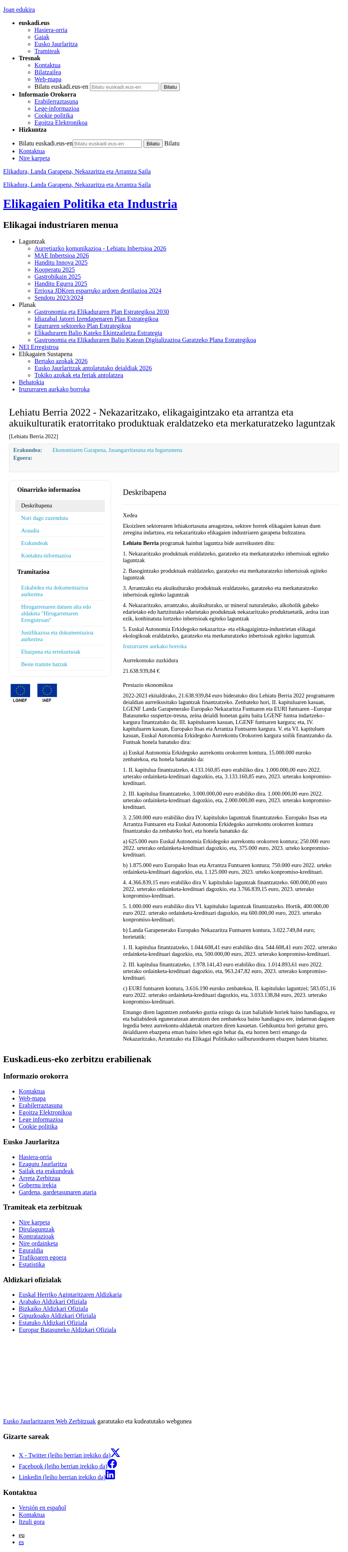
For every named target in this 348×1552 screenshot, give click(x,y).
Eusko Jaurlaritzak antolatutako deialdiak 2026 (93, 368)
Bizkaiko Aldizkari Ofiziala (53, 1308)
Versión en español (42, 1507)
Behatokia (31, 382)
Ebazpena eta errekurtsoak (51, 652)
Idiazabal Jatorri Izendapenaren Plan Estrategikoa (96, 318)
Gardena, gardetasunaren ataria (58, 1192)
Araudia (30, 530)
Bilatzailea (47, 72)
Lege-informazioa (56, 108)
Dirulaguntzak (37, 1229)
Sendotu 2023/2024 (58, 297)
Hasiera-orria (50, 30)
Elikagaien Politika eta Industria (90, 204)
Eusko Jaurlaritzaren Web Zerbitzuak (49, 1421)
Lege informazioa (41, 1119)
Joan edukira (19, 9)
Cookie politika (53, 115)
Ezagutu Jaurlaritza (43, 1164)
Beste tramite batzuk (44, 664)
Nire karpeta (34, 158)
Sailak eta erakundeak (46, 1171)
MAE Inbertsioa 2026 (61, 255)
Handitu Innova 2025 (61, 262)
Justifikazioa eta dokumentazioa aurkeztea (57, 635)
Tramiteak (47, 51)
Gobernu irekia (37, 1185)
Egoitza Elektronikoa (61, 122)
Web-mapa (47, 79)
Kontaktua (47, 65)
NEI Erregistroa (39, 347)
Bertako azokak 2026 (61, 361)
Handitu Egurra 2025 (60, 283)
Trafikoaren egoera (42, 1257)
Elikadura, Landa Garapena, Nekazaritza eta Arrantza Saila (77, 171)
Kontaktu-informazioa (46, 555)
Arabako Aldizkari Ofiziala (53, 1301)
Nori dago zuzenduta (44, 518)
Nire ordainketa (38, 1243)
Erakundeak (34, 543)
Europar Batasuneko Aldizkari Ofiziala (67, 1329)
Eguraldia (31, 1250)
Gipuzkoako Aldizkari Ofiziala (57, 1315)
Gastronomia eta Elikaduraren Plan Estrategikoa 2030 (101, 311)
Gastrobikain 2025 (57, 276)
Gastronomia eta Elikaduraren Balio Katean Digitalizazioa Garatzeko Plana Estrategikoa (145, 340)
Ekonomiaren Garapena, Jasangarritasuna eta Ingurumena (117, 450)
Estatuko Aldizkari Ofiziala (53, 1322)
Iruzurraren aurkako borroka (54, 389)
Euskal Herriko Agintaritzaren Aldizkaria (70, 1294)
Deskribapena (36, 505)
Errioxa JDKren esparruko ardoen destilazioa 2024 (97, 290)
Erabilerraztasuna (56, 101)
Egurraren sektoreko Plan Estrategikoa (82, 326)
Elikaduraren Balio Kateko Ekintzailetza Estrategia (98, 333)
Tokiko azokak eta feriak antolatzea (78, 375)
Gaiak (41, 37)
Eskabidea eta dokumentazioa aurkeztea (54, 590)
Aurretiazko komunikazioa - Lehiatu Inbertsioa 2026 (100, 248)
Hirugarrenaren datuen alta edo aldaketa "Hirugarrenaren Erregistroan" (56, 613)
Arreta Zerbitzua (39, 1178)
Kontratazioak (36, 1236)
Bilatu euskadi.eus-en (61, 86)
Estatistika (32, 1264)
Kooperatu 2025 (54, 269)
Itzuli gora (32, 1521)
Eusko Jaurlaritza (56, 44)
